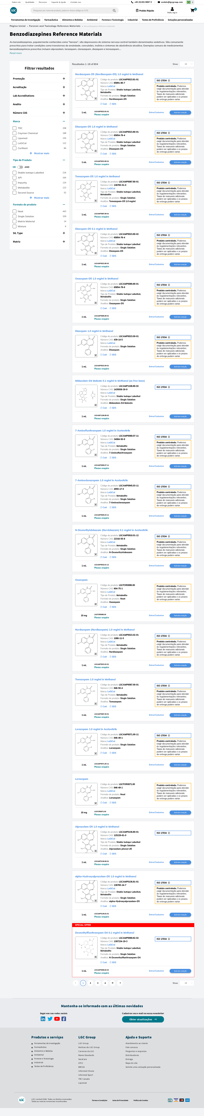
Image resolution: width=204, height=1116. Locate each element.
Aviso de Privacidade (120, 1108)
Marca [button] (39, 121)
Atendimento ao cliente (137, 1051)
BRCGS (81, 1075)
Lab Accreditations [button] (39, 95)
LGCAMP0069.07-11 (129, 439)
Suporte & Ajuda (58, 2)
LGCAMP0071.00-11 (129, 740)
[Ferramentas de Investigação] (32, 1051)
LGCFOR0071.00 (127, 790)
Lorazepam (85, 784)
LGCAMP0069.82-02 (129, 945)
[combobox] (71, 10)
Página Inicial (18, 26)
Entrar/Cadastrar (156, 112)
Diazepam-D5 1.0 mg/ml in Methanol (106, 126)
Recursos (43, 2)
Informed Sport (85, 1083)
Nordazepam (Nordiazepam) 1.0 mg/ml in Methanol (119, 634)
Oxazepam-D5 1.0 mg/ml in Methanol (107, 280)
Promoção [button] (39, 78)
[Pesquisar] (111, 10)
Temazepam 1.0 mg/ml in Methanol (105, 684)
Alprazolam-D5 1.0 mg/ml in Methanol (108, 833)
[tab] (39, 78)
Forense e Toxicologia (44, 1066)
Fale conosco (132, 1055)
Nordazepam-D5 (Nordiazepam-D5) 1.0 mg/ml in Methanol (125, 74)
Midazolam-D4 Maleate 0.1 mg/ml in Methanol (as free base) (127, 383)
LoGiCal (111, 86)
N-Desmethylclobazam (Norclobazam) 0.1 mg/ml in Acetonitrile (129, 533)
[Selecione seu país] (190, 2)
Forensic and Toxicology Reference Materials (54, 26)
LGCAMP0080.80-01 (129, 285)
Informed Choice (86, 1079)
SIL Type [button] (39, 233)
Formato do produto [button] (39, 204)
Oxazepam (84, 584)
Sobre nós (16, 2)
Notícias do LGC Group (89, 1055)
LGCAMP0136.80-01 (129, 838)
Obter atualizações (141, 1027)
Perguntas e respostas (136, 1059)
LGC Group (83, 1051)
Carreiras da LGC (86, 1059)
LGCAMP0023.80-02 (129, 235)
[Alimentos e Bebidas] (32, 1059)
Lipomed (82, 1090)
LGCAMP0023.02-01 (129, 639)
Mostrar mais (41, 153)
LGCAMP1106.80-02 (129, 388)
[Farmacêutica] (32, 1055)
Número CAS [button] (39, 112)
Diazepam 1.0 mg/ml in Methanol (103, 333)
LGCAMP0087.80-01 (129, 182)
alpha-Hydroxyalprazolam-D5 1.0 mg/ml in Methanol (120, 883)
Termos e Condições (97, 1108)
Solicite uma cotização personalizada (143, 1075)
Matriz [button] (39, 241)
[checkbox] (14, 128)
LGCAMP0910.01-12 (129, 539)
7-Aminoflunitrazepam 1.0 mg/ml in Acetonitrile (116, 433)
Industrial (38, 1070)
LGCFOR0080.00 (127, 589)
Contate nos (75, 2)
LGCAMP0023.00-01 (129, 338)
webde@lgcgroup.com (172, 2)
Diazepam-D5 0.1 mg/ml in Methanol (106, 229)
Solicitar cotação (180, 112)
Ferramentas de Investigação (47, 1051)
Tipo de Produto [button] (39, 160)
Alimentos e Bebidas (43, 1059)
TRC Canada (84, 1087)
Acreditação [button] (39, 87)
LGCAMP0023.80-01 (129, 132)
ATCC (80, 1071)
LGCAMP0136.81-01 (129, 888)
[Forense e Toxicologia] (32, 1067)
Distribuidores (132, 1063)
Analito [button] (39, 104)
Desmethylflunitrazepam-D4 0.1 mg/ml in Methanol (119, 940)
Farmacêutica (40, 1055)
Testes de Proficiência (43, 1074)
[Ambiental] (32, 1063)
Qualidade (29, 2)
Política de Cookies (143, 1108)
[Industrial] (32, 1070)
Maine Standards (86, 1063)
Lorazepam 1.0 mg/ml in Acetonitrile (106, 734)
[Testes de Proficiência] (32, 1074)
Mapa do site (132, 1071)
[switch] (21, 167)
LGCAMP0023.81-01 (129, 79)
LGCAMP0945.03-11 (129, 489)
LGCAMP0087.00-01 (129, 690)
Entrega (129, 1067)
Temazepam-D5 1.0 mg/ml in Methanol (108, 177)
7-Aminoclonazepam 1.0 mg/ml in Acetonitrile (114, 483)
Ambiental (39, 1062)
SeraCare (82, 1067)
